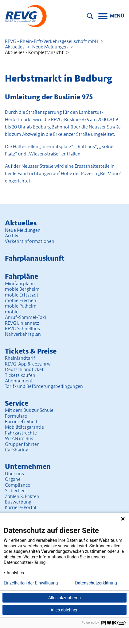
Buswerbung (18, 502)
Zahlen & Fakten (22, 496)
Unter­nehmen (28, 466)
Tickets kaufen (20, 375)
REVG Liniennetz (22, 323)
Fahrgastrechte (21, 433)
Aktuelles (15, 47)
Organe (13, 479)
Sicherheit (15, 491)
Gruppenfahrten (22, 444)
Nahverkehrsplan (23, 334)
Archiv (11, 236)
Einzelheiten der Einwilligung (31, 582)
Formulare (16, 416)
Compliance (17, 485)
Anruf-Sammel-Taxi (25, 317)
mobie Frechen (20, 300)
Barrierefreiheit (21, 422)
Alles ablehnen (65, 609)
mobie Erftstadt (21, 295)
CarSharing (16, 450)
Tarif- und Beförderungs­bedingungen (44, 386)
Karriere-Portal (20, 507)
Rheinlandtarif (20, 358)
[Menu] (111, 17)
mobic (11, 312)
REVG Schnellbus (22, 329)
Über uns (14, 474)
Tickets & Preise (31, 351)
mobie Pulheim (21, 306)
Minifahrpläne (20, 284)
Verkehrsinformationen (29, 241)
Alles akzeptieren (64, 597)
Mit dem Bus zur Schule (29, 410)
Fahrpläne (21, 276)
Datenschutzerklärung (96, 582)
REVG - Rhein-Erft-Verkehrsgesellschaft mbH (51, 41)
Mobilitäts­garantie (24, 427)
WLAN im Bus (19, 438)
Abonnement (19, 381)
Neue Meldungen (50, 47)
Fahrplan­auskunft (34, 258)
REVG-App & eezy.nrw (28, 364)
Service (16, 403)
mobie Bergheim (22, 289)
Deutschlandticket (24, 369)
